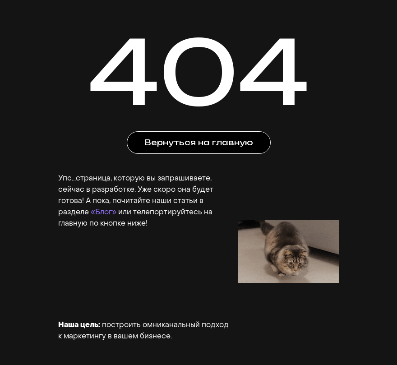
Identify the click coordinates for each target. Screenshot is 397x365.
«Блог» (103, 212)
